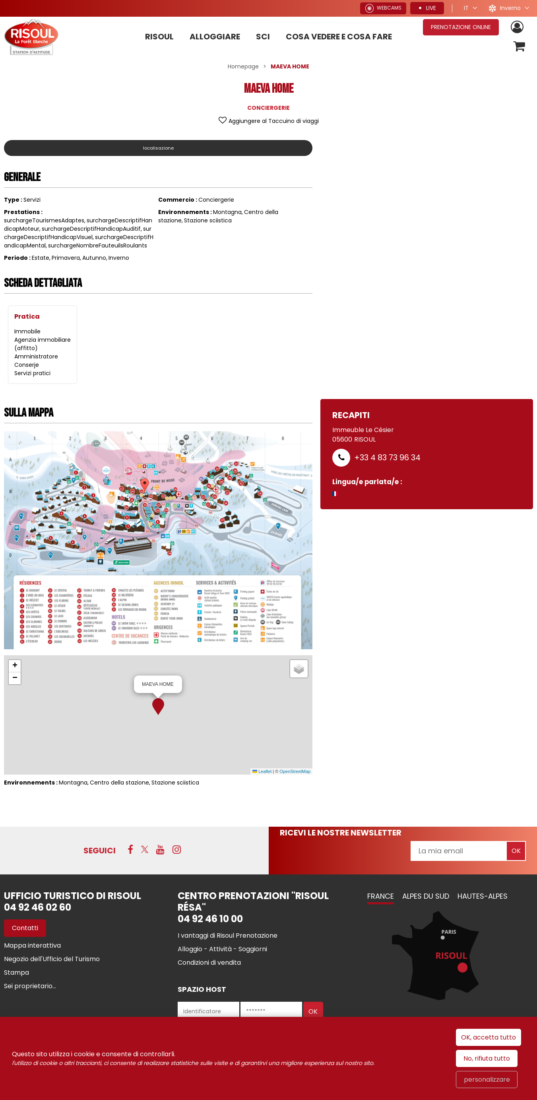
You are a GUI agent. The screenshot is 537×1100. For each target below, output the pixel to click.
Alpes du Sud (425, 897)
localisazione (158, 149)
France (380, 897)
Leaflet (261, 772)
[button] (158, 707)
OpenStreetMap (294, 772)
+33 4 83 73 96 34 (387, 458)
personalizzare (487, 1079)
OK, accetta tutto (488, 1037)
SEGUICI (99, 851)
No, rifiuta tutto (486, 1058)
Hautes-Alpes (483, 897)
